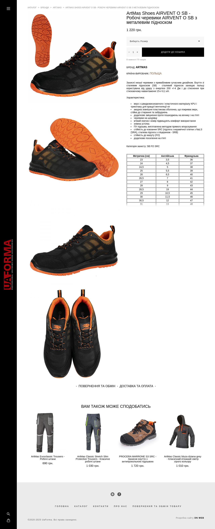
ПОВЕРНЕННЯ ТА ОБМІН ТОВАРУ (157, 506)
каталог (32, 7)
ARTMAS (141, 67)
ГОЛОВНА (62, 506)
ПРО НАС (120, 506)
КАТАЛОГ (81, 506)
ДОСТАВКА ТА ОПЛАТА (136, 386)
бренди (45, 7)
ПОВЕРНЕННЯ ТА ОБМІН (97, 386)
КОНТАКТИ (101, 506)
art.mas (57, 7)
